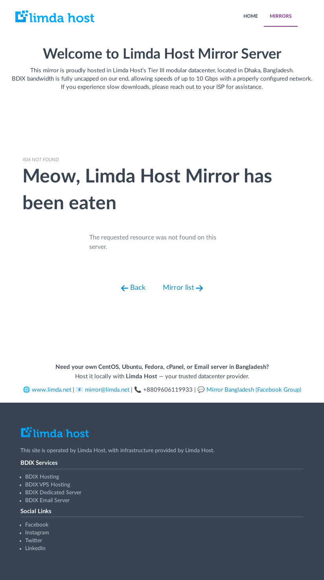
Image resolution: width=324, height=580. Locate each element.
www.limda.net (51, 390)
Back (133, 288)
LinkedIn (35, 548)
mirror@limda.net (107, 390)
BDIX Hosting (42, 477)
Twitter (33, 540)
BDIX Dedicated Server (53, 492)
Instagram (37, 533)
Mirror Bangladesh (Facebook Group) (253, 390)
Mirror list (183, 288)
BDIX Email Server (47, 500)
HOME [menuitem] (250, 16)
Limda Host (91, 450)
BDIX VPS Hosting (47, 485)
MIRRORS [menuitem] (281, 16)
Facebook (36, 525)
